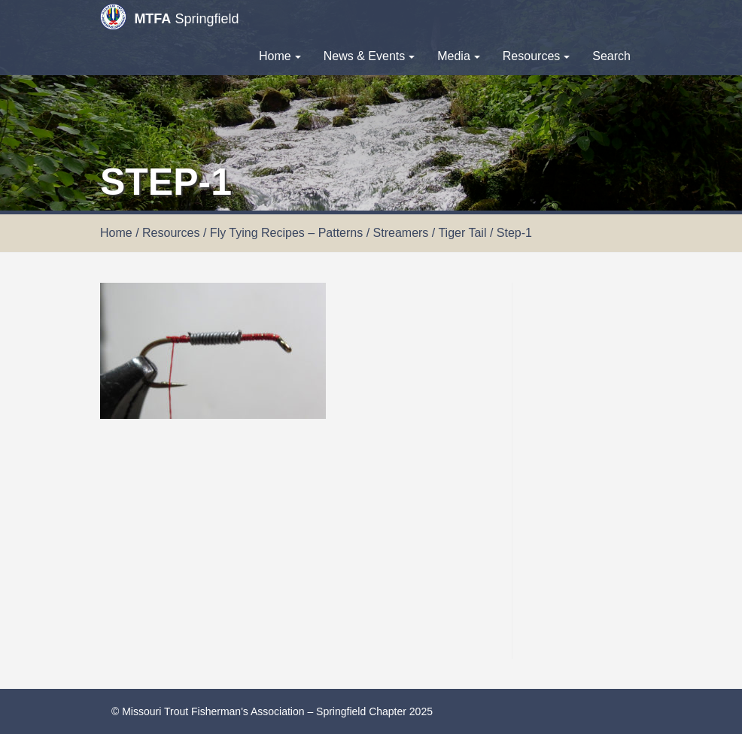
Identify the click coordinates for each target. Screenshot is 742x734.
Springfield (169, 17)
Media (458, 56)
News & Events (369, 56)
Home (280, 56)
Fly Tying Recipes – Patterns (286, 232)
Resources (536, 56)
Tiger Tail (462, 232)
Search (611, 56)
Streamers (401, 232)
